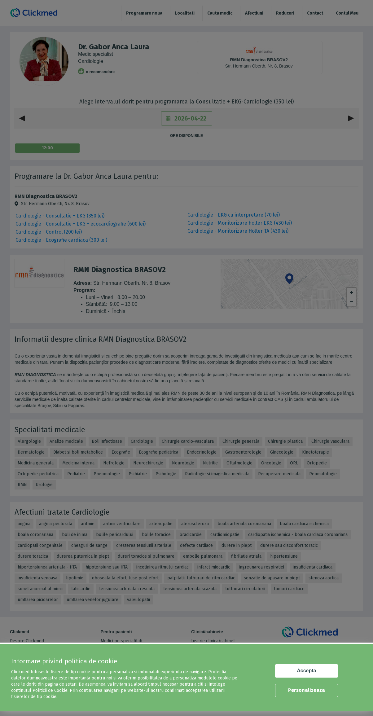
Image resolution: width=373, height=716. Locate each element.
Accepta (306, 670)
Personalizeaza (306, 690)
